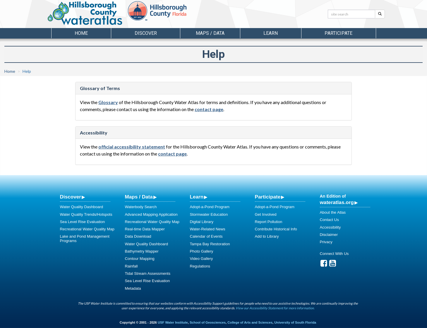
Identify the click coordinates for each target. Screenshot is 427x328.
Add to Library (267, 236)
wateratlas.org (337, 202)
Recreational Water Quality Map (87, 229)
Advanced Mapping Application (151, 214)
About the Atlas (333, 212)
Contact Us (329, 219)
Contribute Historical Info (276, 229)
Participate (268, 197)
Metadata (133, 288)
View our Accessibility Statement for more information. (275, 308)
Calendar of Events (206, 236)
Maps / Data (139, 197)
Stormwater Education (209, 214)
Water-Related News (207, 229)
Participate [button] (338, 33)
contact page (209, 109)
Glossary (108, 102)
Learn (197, 197)
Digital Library (202, 222)
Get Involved (266, 214)
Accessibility (330, 227)
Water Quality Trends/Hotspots (86, 214)
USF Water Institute (173, 322)
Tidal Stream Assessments (148, 273)
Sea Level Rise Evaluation (82, 222)
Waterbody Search (141, 207)
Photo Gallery (201, 251)
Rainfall (131, 266)
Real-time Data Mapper (145, 229)
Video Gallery (201, 258)
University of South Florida (295, 322)
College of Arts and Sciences (249, 322)
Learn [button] (270, 33)
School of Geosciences (208, 322)
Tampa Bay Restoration (210, 244)
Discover (70, 197)
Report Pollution (268, 222)
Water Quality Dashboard (81, 207)
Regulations (200, 266)
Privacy (326, 242)
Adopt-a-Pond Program (210, 207)
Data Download (138, 236)
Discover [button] (146, 33)
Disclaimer (329, 234)
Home (81, 33)
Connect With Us (334, 253)
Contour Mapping (140, 258)
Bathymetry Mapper (142, 251)
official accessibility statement (131, 146)
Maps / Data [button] (210, 33)
